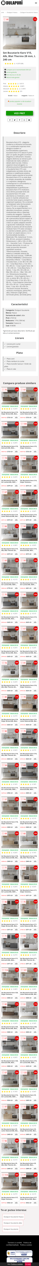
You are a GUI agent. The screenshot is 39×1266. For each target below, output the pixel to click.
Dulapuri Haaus (12, 12)
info (16, 417)
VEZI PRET (19, 113)
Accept (28, 1264)
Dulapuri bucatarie (11, 1229)
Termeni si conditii (15, 1242)
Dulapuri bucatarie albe (13, 1223)
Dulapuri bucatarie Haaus (29, 12)
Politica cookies (26, 1245)
